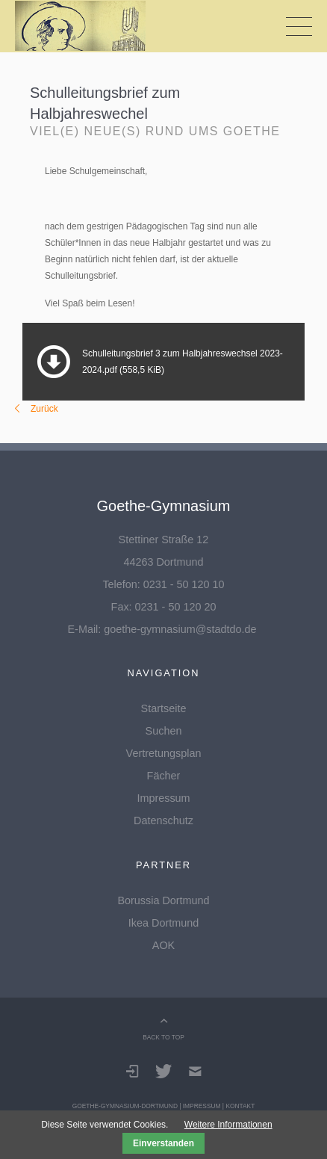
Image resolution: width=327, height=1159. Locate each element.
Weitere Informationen (228, 1124)
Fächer (164, 776)
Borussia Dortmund (163, 900)
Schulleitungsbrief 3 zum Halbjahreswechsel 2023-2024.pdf (182, 361)
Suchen (164, 731)
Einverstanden (163, 1143)
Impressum (163, 798)
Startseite (164, 708)
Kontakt (240, 1106)
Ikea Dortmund (163, 923)
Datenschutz (163, 820)
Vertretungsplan (164, 753)
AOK (163, 945)
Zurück (44, 409)
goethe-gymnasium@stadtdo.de (180, 629)
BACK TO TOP (163, 1037)
